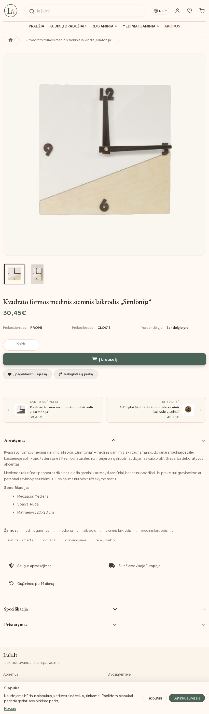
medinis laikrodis (154, 517)
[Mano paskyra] (172, 11)
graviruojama (75, 526)
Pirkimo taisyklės (17, 670)
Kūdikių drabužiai (67, 26)
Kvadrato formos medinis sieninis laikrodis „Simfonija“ (70, 40)
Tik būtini (154, 697)
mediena (66, 517)
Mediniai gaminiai (139, 26)
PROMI (36, 327)
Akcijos (172, 26)
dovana (49, 526)
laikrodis (89, 517)
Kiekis (21, 343)
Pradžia (36, 26)
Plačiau (10, 708)
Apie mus (10, 661)
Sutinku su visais (187, 697)
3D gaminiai (103, 26)
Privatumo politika (123, 670)
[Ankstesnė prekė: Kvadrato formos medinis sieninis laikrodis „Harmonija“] (53, 396)
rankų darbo (105, 526)
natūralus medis (20, 526)
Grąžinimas (117, 680)
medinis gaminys (36, 517)
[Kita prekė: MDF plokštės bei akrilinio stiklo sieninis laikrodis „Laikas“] (156, 396)
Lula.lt (10, 641)
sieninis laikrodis (119, 517)
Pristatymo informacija (22, 680)
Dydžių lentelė (119, 661)
